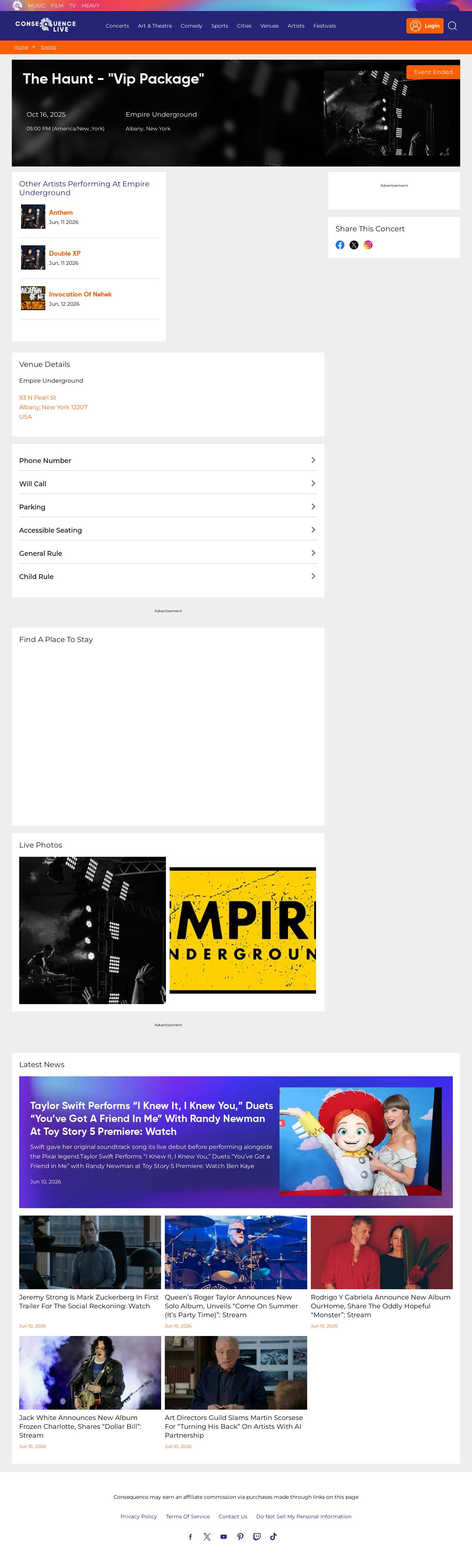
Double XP (65, 253)
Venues (269, 25)
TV (72, 5)
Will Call (32, 484)
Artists (296, 25)
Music (36, 5)
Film (57, 5)
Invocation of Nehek (80, 294)
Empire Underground (161, 114)
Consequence (17, 5)
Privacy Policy (139, 1516)
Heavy (91, 5)
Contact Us (233, 1516)
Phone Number (45, 461)
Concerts (117, 25)
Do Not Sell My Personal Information (303, 1516)
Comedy (191, 25)
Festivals (324, 25)
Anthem (61, 213)
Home (21, 47)
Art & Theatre (155, 25)
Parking (32, 507)
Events (48, 47)
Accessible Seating (50, 530)
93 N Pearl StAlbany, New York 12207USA (53, 407)
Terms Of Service (188, 1516)
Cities (244, 25)
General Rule (40, 554)
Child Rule (36, 577)
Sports (219, 25)
